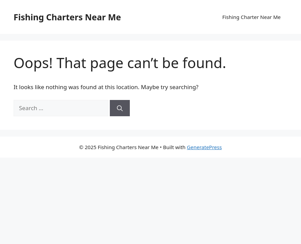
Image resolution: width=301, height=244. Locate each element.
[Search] (120, 108)
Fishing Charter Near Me (251, 17)
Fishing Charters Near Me (67, 17)
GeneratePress (204, 147)
